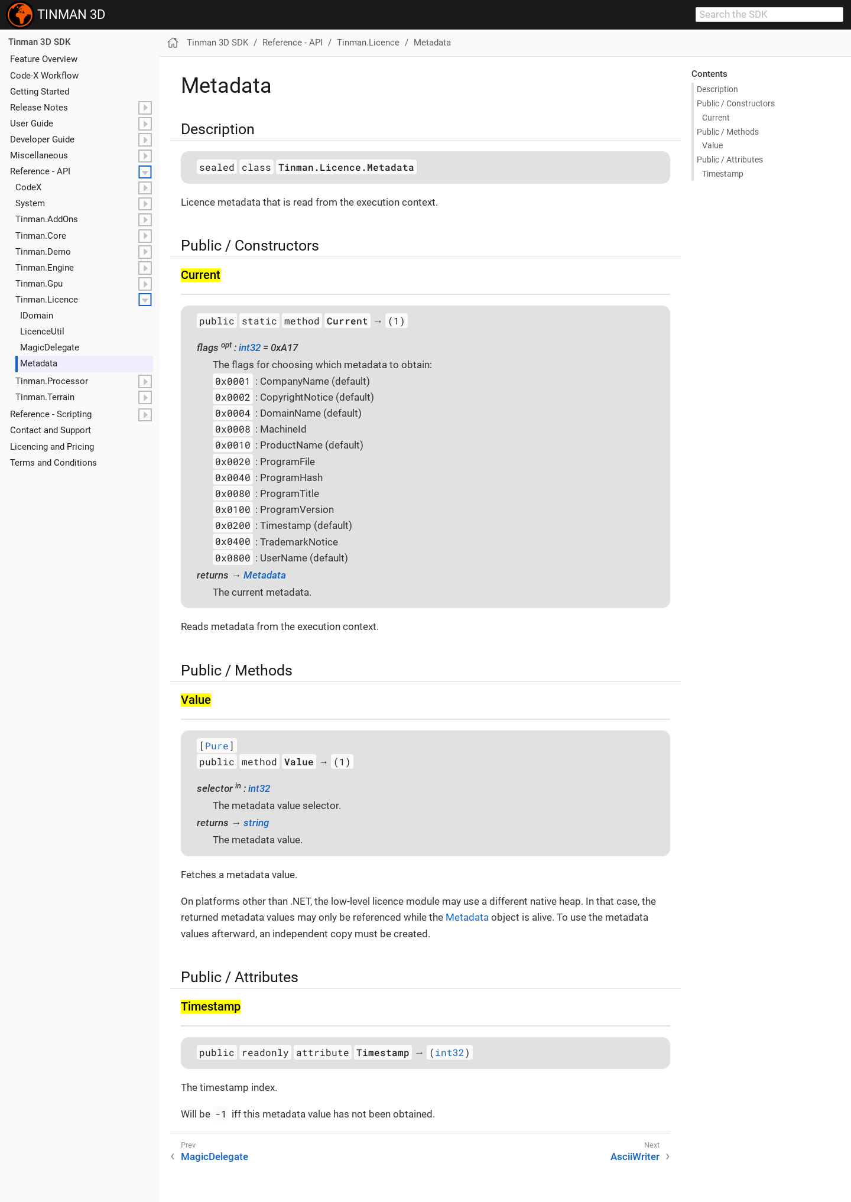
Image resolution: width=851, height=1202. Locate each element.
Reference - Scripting (51, 414)
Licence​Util (42, 331)
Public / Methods (728, 132)
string (256, 823)
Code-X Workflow (44, 75)
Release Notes (39, 107)
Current (716, 117)
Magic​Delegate (49, 347)
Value (712, 145)
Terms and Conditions (53, 462)
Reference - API (40, 171)
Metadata (38, 363)
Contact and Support (50, 430)
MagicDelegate (214, 1156)
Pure (217, 745)
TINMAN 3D (55, 15)
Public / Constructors (736, 103)
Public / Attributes (730, 159)
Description (717, 89)
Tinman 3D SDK (39, 42)
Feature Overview (43, 59)
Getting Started (39, 91)
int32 (250, 347)
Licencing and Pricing (52, 446)
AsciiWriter (635, 1156)
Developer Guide (42, 139)
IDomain (36, 315)
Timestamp (722, 173)
